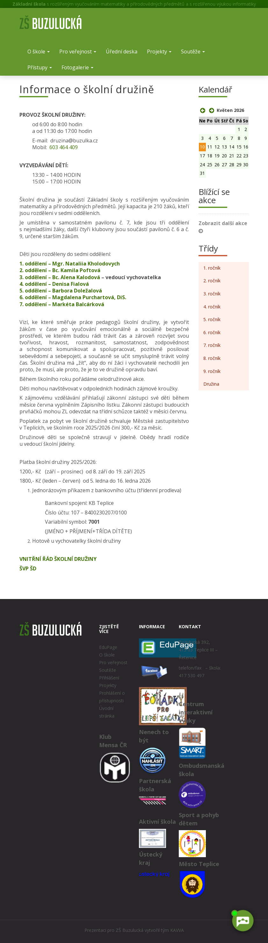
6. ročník (212, 332)
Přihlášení (109, 678)
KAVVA (177, 930)
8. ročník (212, 358)
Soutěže (193, 51)
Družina (211, 384)
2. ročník (212, 281)
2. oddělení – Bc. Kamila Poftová (60, 270)
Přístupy (39, 67)
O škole (38, 51)
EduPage (108, 647)
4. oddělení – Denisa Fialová (54, 283)
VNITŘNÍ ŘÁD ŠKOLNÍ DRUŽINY (58, 558)
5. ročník (212, 319)
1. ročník (212, 268)
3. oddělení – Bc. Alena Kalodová (59, 277)
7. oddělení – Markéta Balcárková (61, 304)
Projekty (159, 51)
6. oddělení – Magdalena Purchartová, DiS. (74, 297)
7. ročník (212, 345)
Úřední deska (121, 51)
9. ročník (212, 371)
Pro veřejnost (77, 51)
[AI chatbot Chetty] (242, 920)
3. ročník (212, 294)
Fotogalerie (77, 67)
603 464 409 (63, 147)
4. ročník (212, 307)
